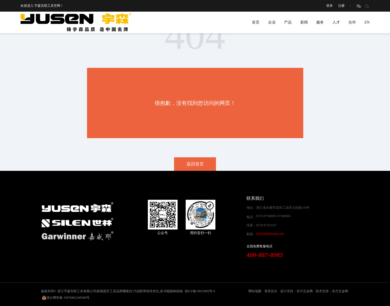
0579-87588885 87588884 (273, 216)
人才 (336, 22)
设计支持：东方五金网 (296, 291)
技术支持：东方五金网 (332, 291)
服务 (320, 22)
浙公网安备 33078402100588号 (67, 298)
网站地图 (254, 291)
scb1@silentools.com (270, 233)
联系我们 (255, 198)
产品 (288, 22)
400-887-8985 (264, 254)
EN (367, 22)
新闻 (304, 22)
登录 (329, 6)
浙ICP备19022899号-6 (200, 291)
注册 (341, 6)
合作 (352, 22)
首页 (255, 22)
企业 (272, 22)
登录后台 (270, 291)
